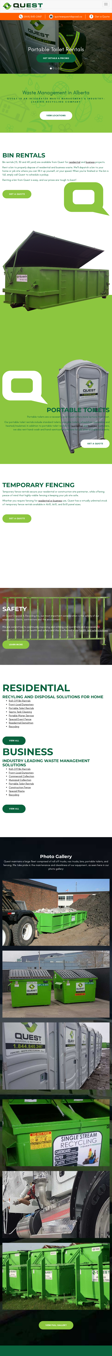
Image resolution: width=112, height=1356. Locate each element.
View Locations (56, 115)
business (90, 162)
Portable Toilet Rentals (21, 708)
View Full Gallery (56, 1325)
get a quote (17, 194)
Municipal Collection (20, 779)
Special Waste (17, 791)
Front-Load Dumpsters (21, 704)
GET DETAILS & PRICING (56, 58)
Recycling (14, 726)
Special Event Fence (20, 719)
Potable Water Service (21, 715)
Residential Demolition (21, 722)
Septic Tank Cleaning (20, 711)
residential (74, 162)
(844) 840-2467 (33, 16)
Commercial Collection (21, 776)
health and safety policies (93, 630)
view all (14, 740)
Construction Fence (20, 787)
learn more (16, 644)
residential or (45, 500)
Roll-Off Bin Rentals (19, 700)
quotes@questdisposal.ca (68, 16)
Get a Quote (102, 16)
